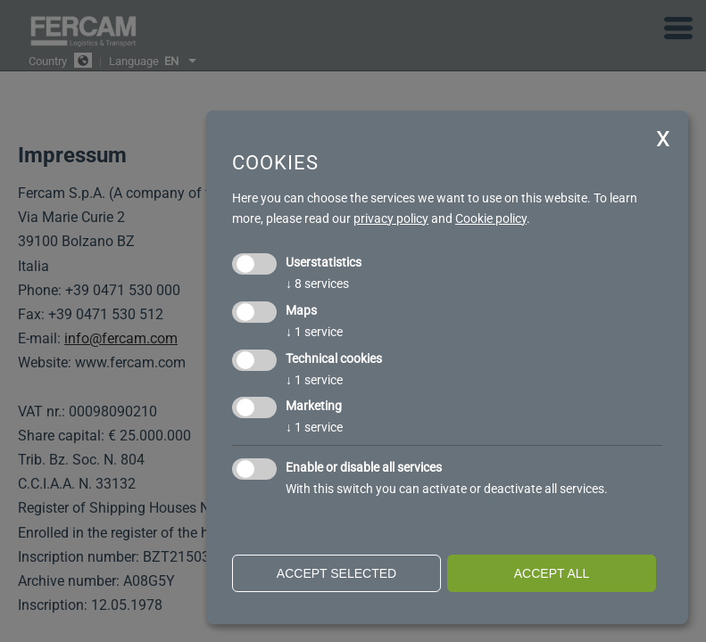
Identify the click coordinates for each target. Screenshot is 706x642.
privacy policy (390, 218)
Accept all (552, 573)
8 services (317, 283)
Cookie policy (491, 218)
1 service (314, 332)
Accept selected (336, 573)
